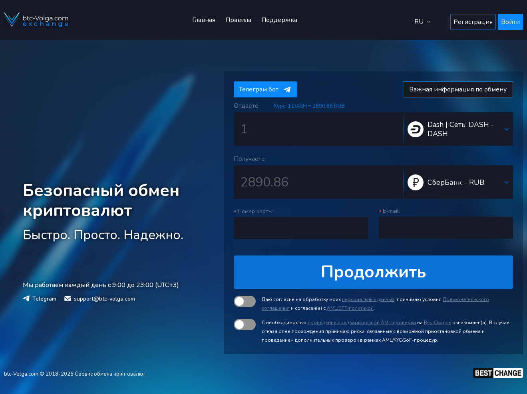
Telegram (44, 299)
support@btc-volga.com (104, 299)
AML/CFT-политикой (350, 308)
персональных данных (368, 299)
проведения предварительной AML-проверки (362, 322)
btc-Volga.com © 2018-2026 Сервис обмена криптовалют (74, 374)
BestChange (437, 322)
